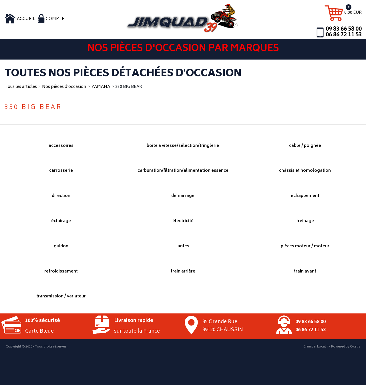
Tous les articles (21, 86)
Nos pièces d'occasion (64, 86)
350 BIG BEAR (128, 86)
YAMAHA (100, 86)
